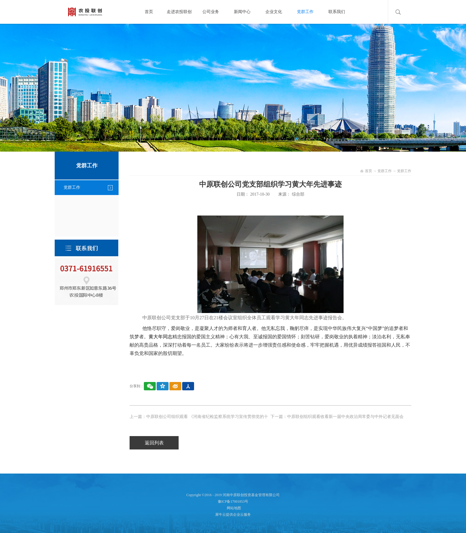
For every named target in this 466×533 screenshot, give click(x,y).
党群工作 (384, 171)
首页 (149, 12)
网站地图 (233, 508)
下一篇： (337, 416)
